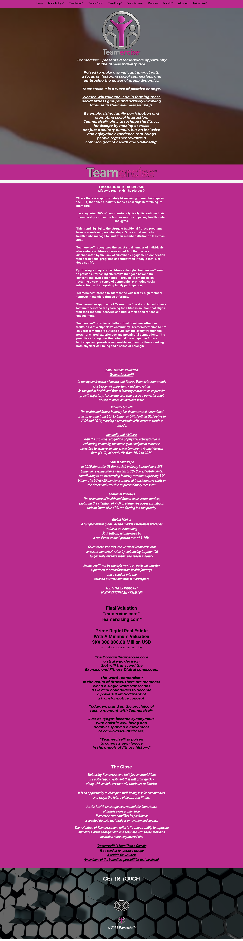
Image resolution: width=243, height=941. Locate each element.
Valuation (182, 3)
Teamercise (125, 927)
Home (39, 3)
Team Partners (135, 3)
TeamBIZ (168, 3)
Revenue (153, 3)
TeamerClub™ (96, 3)
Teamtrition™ (76, 3)
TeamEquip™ (115, 3)
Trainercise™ (200, 3)
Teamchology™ (56, 3)
